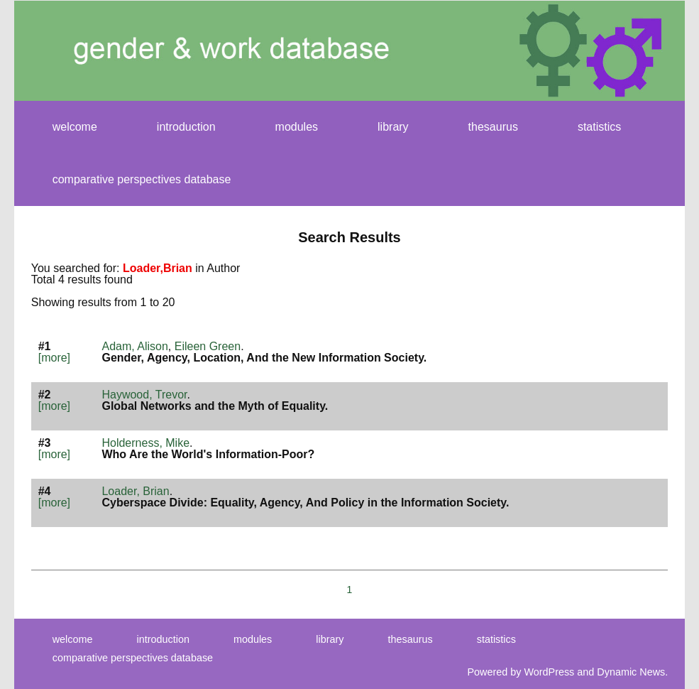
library (393, 127)
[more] (54, 358)
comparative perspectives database (142, 179)
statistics (599, 127)
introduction (186, 127)
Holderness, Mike (145, 443)
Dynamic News (631, 672)
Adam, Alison (134, 346)
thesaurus (493, 127)
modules (296, 127)
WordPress (549, 672)
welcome (75, 127)
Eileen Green (208, 346)
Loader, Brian (135, 491)
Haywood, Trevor (144, 395)
